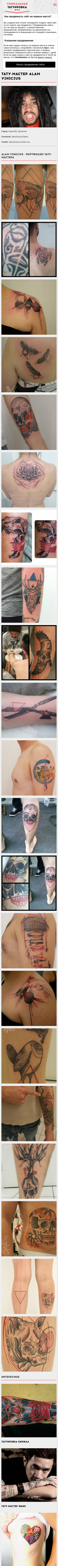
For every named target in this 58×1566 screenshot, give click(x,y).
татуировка (17, 5)
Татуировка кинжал (15, 1441)
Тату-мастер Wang (13, 1506)
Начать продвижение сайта (30, 64)
